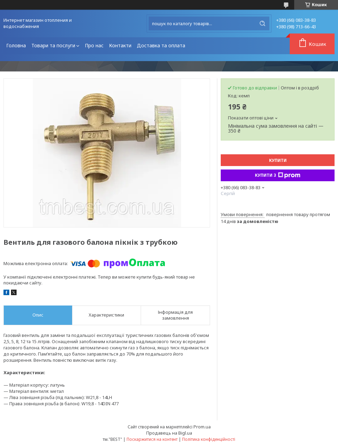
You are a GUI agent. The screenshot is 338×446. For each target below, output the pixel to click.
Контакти (120, 45)
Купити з (277, 175)
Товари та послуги (53, 45)
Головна (16, 45)
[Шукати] (262, 23)
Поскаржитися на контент (152, 439)
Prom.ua (202, 427)
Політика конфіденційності (208, 439)
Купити (278, 160)
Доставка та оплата (161, 45)
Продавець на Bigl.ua (169, 433)
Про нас (94, 45)
